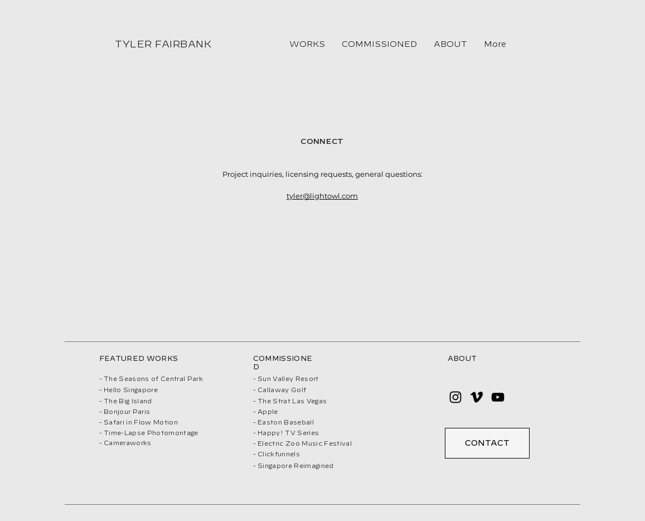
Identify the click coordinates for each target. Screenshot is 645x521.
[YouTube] (498, 397)
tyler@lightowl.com (322, 195)
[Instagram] (455, 397)
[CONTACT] (487, 443)
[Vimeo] (476, 397)
